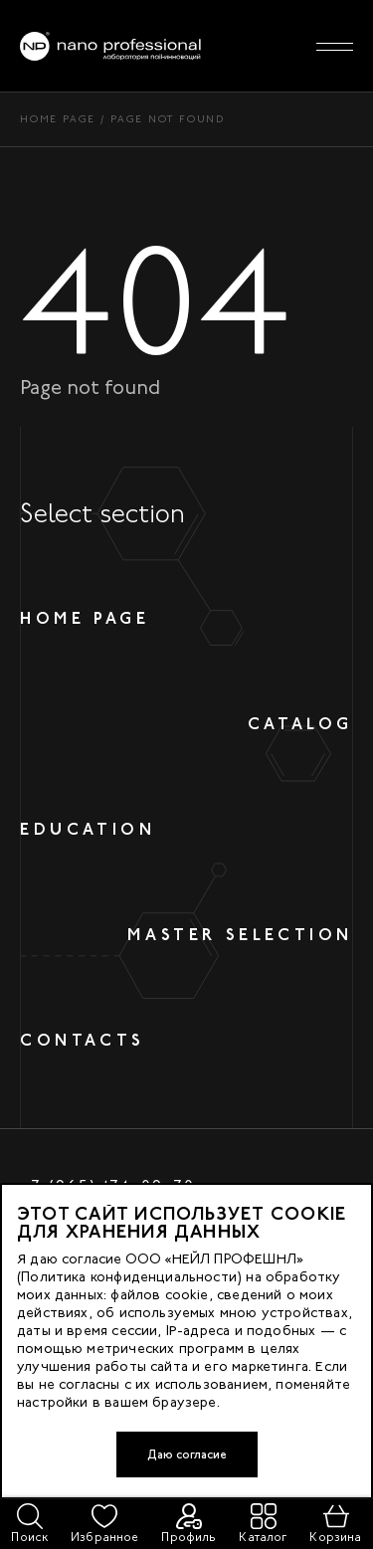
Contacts (82, 1040)
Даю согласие (187, 1454)
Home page (57, 118)
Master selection (240, 934)
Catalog (300, 723)
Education (87, 829)
